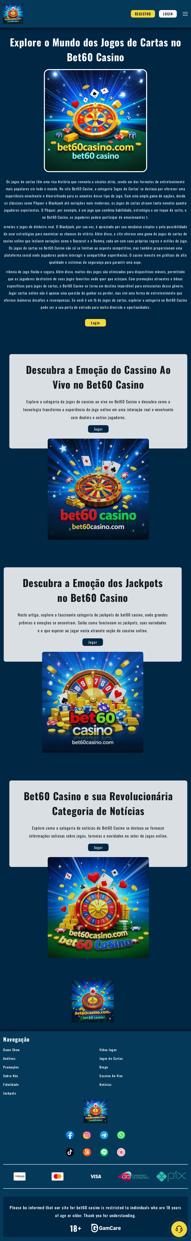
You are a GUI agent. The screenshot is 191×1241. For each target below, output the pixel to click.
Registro (143, 13)
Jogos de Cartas (111, 1058)
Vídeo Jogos (108, 1049)
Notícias (105, 1084)
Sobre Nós (10, 1075)
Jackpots (9, 1093)
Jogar (104, 428)
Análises (9, 1058)
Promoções (11, 1067)
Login (168, 13)
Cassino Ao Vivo (111, 1075)
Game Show (11, 1049)
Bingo (103, 1067)
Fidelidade (11, 1084)
